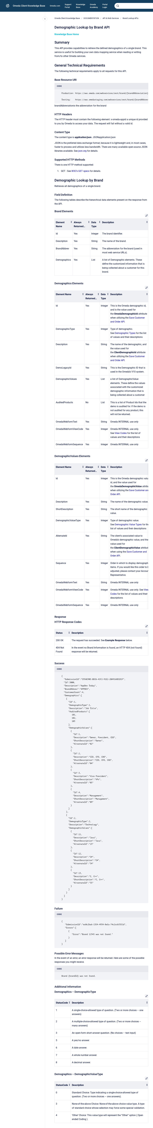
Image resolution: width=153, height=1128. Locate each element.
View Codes (121, 433)
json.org (82, 150)
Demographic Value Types (128, 524)
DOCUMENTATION (91, 18)
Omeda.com (55, 6)
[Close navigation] (45, 19)
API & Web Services (111, 18)
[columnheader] (64, 224)
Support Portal (68, 5)
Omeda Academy (94, 5)
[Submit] (117, 6)
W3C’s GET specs (80, 171)
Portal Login (104, 5)
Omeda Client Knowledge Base (29, 5)
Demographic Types (125, 333)
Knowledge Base (80, 5)
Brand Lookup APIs (130, 18)
